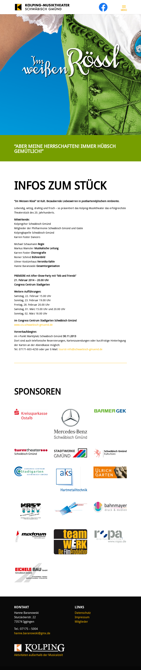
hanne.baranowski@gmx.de (32, 633)
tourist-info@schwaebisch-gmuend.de (80, 349)
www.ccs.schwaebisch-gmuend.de (33, 324)
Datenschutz (83, 613)
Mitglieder (81, 622)
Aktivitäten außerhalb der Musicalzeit (38, 655)
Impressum (82, 617)
